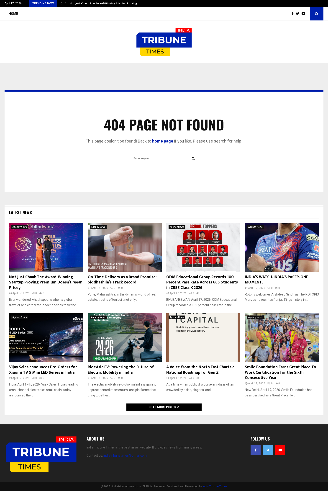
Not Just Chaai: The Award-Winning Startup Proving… (104, 3)
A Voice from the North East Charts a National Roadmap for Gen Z (200, 370)
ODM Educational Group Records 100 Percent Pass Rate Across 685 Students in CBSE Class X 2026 (202, 282)
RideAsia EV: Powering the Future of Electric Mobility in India (121, 370)
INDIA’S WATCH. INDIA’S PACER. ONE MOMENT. (276, 280)
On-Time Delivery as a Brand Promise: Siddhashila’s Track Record (122, 280)
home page (162, 141)
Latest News (20, 212)
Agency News (20, 227)
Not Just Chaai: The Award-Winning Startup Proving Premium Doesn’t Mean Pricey (45, 282)
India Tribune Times (214, 486)
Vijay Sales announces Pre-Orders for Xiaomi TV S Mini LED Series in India (43, 370)
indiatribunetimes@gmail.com (125, 455)
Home (13, 13)
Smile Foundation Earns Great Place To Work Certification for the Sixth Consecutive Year (280, 372)
